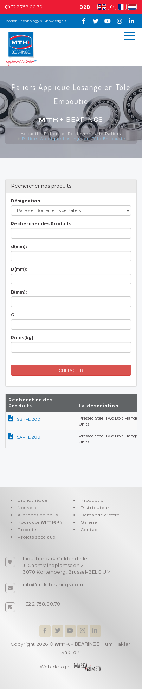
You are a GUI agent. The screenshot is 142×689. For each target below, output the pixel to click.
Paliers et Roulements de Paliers (82, 133)
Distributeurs (96, 507)
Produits (28, 529)
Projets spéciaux (37, 537)
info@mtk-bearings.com (53, 584)
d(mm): (19, 246)
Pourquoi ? (40, 522)
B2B (84, 7)
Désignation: (26, 200)
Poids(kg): (22, 337)
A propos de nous (38, 514)
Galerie (88, 522)
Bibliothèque (32, 500)
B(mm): (19, 292)
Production (93, 500)
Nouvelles (29, 507)
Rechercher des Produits (41, 223)
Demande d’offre (100, 514)
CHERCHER (71, 370)
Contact (89, 529)
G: (13, 314)
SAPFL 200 (24, 437)
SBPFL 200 (24, 419)
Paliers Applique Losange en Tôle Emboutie (73, 138)
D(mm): (19, 269)
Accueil (29, 133)
